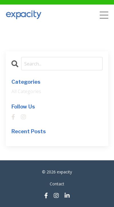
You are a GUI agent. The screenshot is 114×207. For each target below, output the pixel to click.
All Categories (26, 91)
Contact (57, 183)
